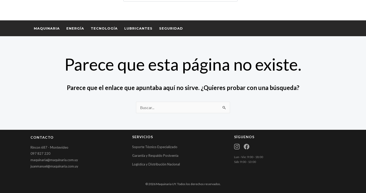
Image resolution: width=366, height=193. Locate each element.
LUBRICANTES (138, 28)
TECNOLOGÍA (104, 28)
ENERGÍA (75, 28)
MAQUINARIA (47, 28)
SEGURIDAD (171, 28)
